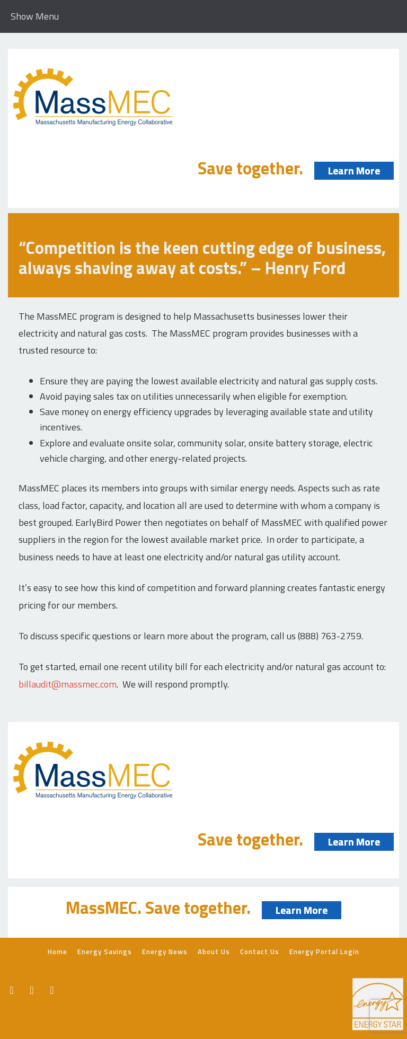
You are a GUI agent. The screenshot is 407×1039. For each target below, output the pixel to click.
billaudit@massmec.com (68, 684)
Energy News (165, 951)
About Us (214, 951)
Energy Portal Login (324, 951)
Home (57, 951)
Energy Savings (104, 951)
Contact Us (259, 951)
